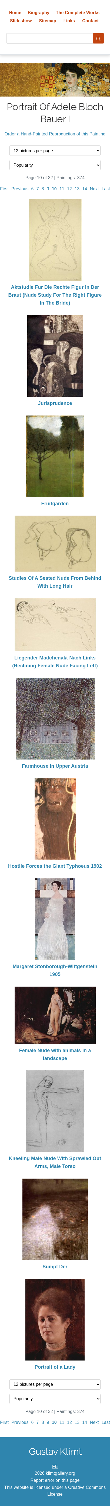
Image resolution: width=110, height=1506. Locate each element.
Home (15, 12)
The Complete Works (78, 12)
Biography (38, 12)
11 (61, 189)
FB (55, 1466)
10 (54, 189)
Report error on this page (55, 1480)
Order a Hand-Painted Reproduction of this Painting (55, 134)
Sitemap (47, 20)
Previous (20, 189)
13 (77, 189)
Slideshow (21, 20)
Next (94, 189)
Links (69, 20)
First (4, 189)
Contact (90, 20)
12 (69, 189)
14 (84, 189)
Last (106, 189)
